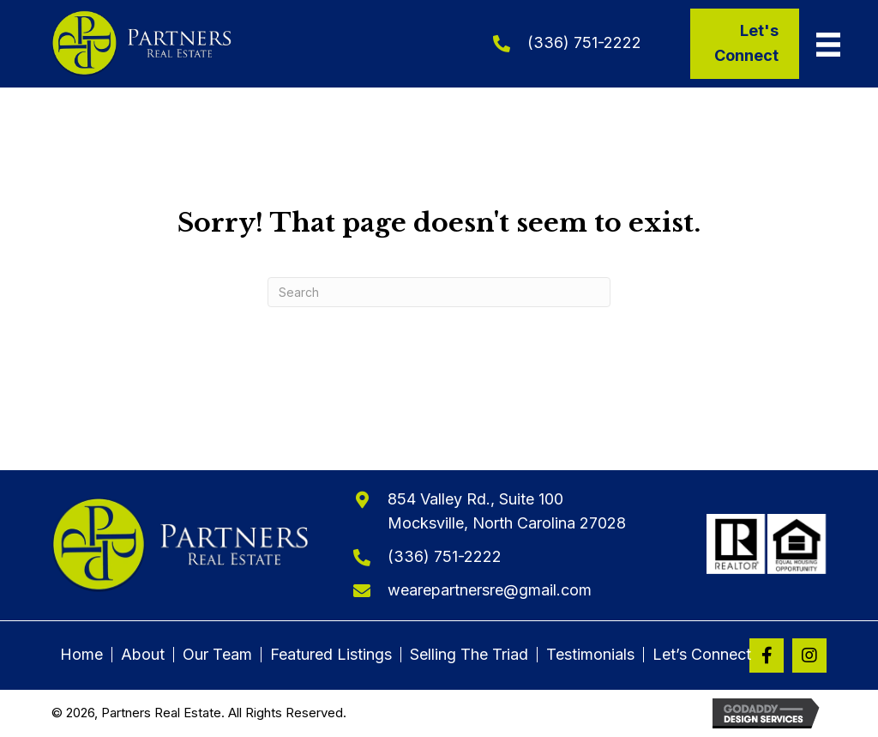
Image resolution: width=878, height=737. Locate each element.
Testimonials (590, 654)
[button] (766, 655)
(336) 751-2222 (584, 42)
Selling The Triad (469, 654)
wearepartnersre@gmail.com (490, 590)
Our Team (217, 654)
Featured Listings (331, 654)
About (143, 654)
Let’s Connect (701, 654)
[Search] (439, 292)
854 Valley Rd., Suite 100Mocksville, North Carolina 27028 (507, 511)
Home (81, 654)
